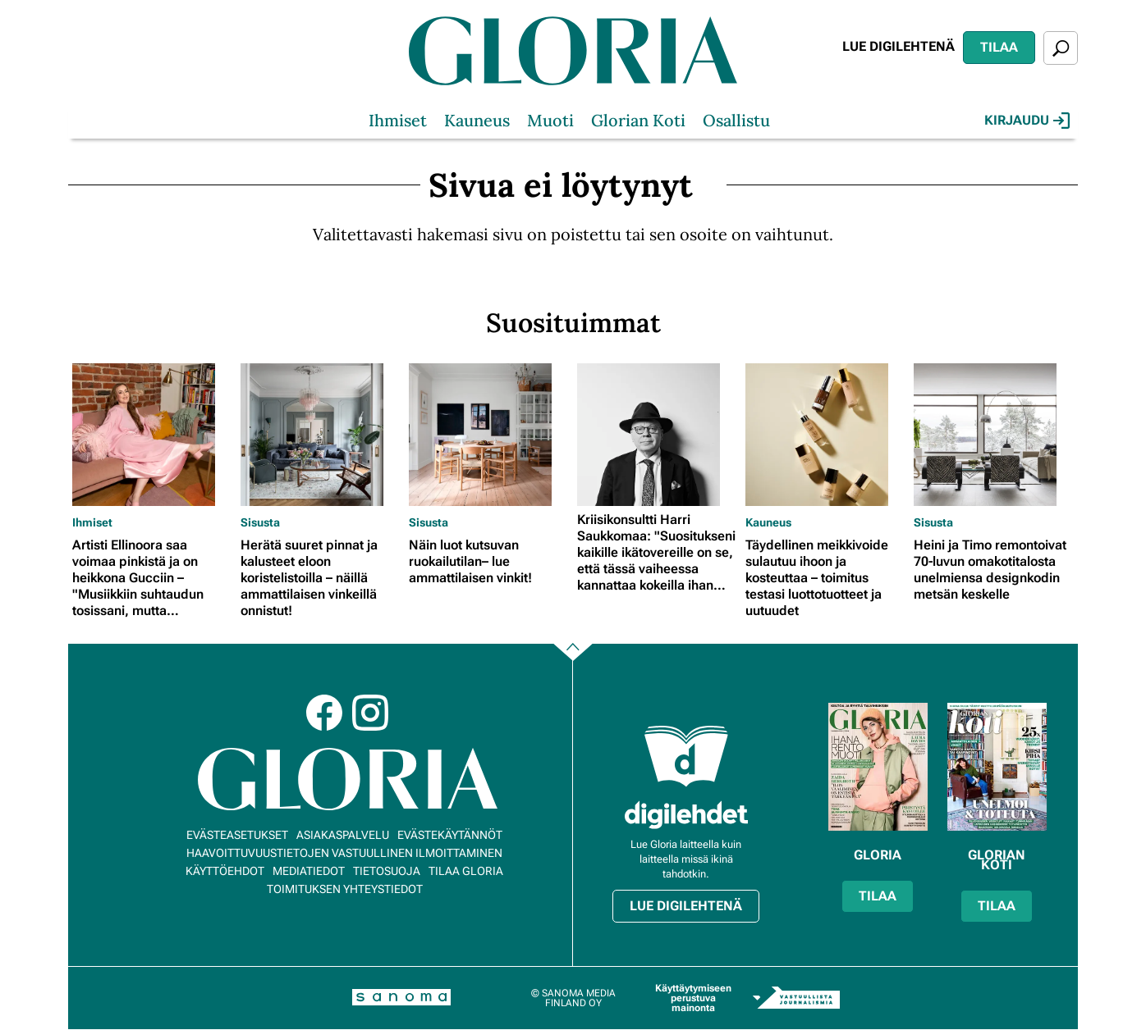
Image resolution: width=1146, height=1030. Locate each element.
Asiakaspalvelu (342, 834)
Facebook (324, 713)
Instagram (370, 713)
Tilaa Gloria (466, 870)
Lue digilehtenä (898, 46)
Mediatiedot (309, 870)
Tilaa (999, 47)
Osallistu (736, 120)
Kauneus (477, 120)
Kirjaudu (1027, 120)
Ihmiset (398, 120)
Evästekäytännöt (449, 834)
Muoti (550, 120)
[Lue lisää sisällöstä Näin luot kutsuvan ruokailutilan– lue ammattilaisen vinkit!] (489, 434)
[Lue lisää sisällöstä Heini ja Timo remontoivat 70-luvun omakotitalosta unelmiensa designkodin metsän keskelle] (994, 434)
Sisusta (260, 522)
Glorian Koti (638, 120)
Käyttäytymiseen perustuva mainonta (693, 998)
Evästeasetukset (237, 834)
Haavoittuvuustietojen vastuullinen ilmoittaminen (344, 852)
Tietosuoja (386, 870)
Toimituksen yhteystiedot (345, 889)
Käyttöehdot (225, 870)
